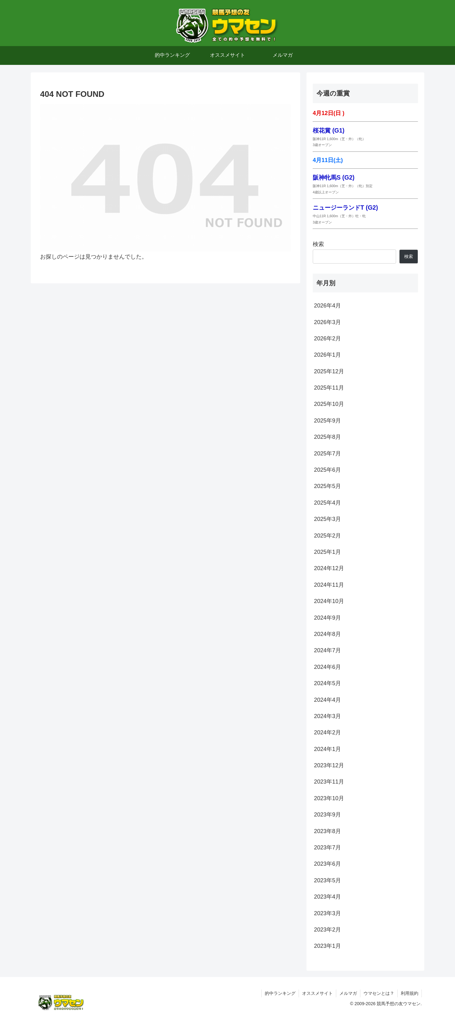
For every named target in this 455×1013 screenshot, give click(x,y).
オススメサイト (317, 993)
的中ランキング (280, 993)
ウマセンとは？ (378, 993)
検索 (318, 244)
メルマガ (348, 993)
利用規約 (409, 993)
